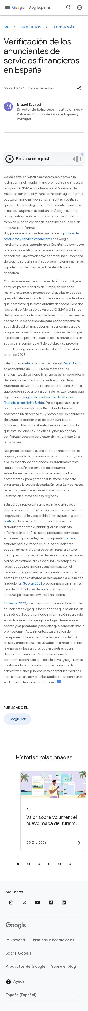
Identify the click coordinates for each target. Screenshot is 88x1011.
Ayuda (15, 982)
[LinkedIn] (63, 902)
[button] (79, 88)
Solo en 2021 (32, 583)
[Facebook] (50, 902)
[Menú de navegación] (7, 7)
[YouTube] (37, 902)
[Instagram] (11, 902)
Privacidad (15, 940)
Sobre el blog (63, 966)
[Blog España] (6, 27)
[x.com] (24, 902)
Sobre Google (19, 953)
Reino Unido (71, 363)
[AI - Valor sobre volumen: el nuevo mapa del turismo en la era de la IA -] (52, 811)
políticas (10, 521)
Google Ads (17, 719)
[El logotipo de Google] (16, 925)
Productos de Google (26, 966)
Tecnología (63, 27)
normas (69, 538)
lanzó (31, 363)
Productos (30, 27)
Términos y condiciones (52, 940)
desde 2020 (17, 603)
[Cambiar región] (44, 995)
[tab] (18, 864)
